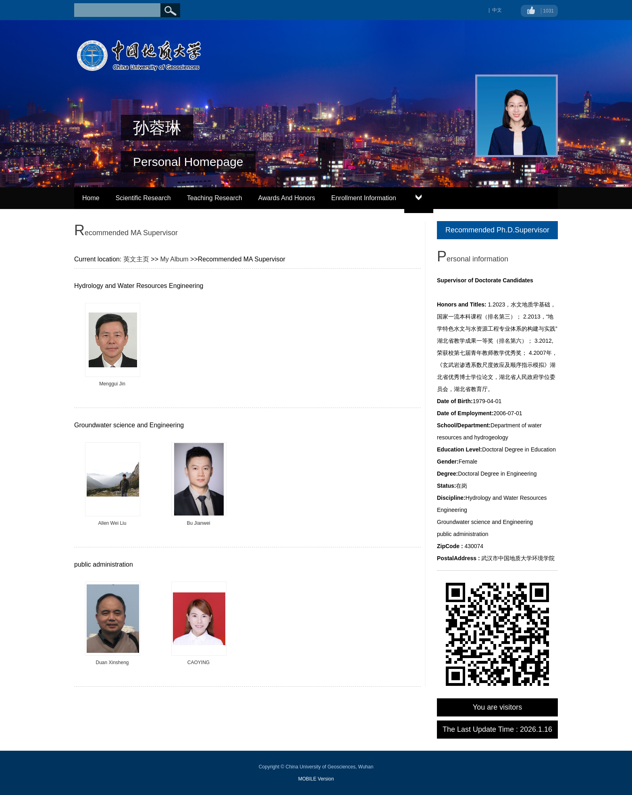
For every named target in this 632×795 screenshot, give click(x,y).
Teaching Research (214, 198)
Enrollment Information (363, 198)
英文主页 (136, 259)
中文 (497, 10)
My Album (174, 259)
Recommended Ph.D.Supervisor (497, 230)
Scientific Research (143, 198)
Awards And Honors (286, 198)
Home (91, 198)
